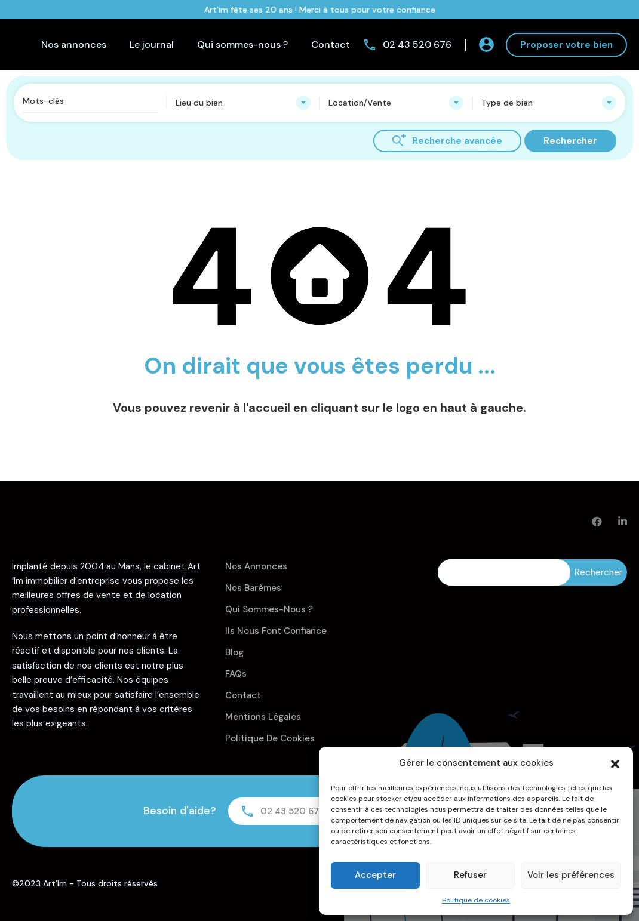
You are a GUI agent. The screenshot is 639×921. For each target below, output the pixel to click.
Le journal (152, 44)
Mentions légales (263, 717)
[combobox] (243, 103)
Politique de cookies (476, 900)
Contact (330, 44)
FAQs (236, 674)
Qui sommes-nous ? (242, 44)
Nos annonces (73, 44)
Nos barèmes (253, 588)
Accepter (375, 875)
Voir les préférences (571, 875)
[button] (615, 763)
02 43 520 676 (417, 44)
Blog (234, 652)
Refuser (470, 875)
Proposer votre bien (566, 45)
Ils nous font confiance (276, 631)
